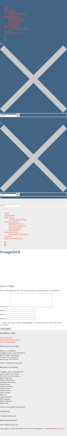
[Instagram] (5, 39)
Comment (5, 309)
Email (3, 317)
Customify (60, 431)
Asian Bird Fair (6, 340)
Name (3, 313)
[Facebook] (5, 37)
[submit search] (18, 115)
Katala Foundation (7, 344)
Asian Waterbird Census (10, 342)
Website (3, 321)
